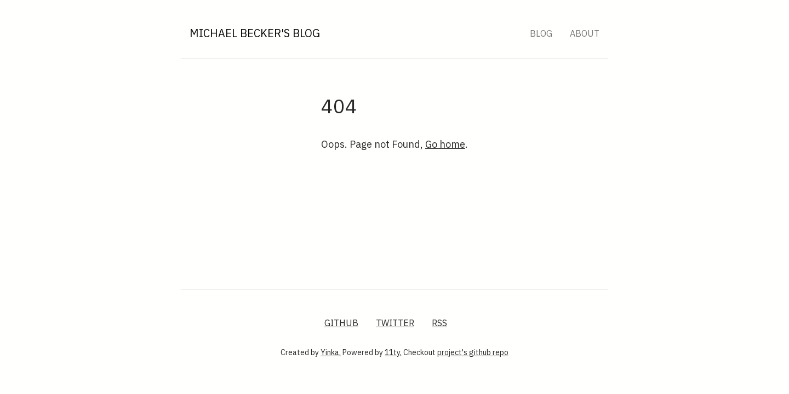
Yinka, (331, 352)
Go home (445, 144)
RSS (439, 322)
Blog (541, 33)
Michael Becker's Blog (255, 33)
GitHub (341, 322)
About (584, 33)
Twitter (395, 322)
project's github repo (472, 352)
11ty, (393, 352)
